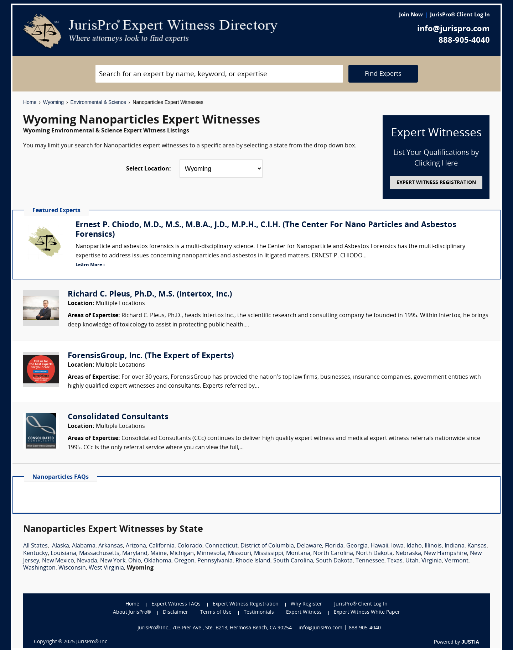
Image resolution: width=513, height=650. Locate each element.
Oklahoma (157, 561)
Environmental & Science (98, 102)
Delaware (309, 546)
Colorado (189, 546)
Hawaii (379, 546)
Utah (412, 561)
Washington (39, 568)
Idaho (414, 546)
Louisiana (63, 553)
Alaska (60, 546)
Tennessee (370, 561)
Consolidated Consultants (118, 417)
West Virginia (106, 568)
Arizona (136, 546)
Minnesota (211, 553)
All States (35, 546)
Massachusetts (99, 553)
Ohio (134, 561)
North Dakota (374, 553)
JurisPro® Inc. (92, 642)
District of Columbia (267, 546)
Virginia (431, 561)
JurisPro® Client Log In (460, 15)
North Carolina (333, 553)
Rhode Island (252, 561)
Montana (298, 553)
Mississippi (268, 553)
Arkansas (110, 546)
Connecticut (221, 546)
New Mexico (58, 561)
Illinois (433, 546)
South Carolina (293, 561)
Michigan (182, 553)
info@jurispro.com (453, 29)
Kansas (477, 546)
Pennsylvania (215, 561)
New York (112, 561)
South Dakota (334, 561)
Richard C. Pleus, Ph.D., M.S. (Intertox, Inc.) (150, 294)
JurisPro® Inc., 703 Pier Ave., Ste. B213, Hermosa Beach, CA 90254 (215, 628)
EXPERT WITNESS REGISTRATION (436, 182)
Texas (395, 561)
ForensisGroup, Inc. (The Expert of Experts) (151, 356)
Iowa (397, 546)
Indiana (455, 546)
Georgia (357, 546)
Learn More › (90, 265)
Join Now (411, 15)
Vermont (456, 561)
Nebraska (408, 553)
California (162, 546)
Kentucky (35, 553)
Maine (158, 553)
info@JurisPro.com (320, 628)
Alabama (83, 546)
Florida (334, 546)
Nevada (87, 561)
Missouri (239, 553)
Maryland (134, 553)
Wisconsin (72, 568)
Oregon (184, 561)
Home (29, 102)
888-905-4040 (464, 41)
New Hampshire (445, 553)
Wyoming (53, 102)
